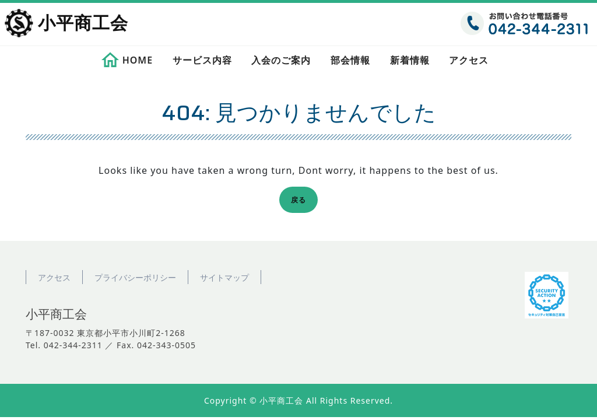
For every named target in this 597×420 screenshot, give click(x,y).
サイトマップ (224, 277)
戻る (302, 201)
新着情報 (410, 60)
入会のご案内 (281, 60)
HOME (137, 60)
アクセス (469, 60)
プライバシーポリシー (135, 277)
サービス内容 (202, 60)
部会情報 (350, 60)
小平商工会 (83, 24)
